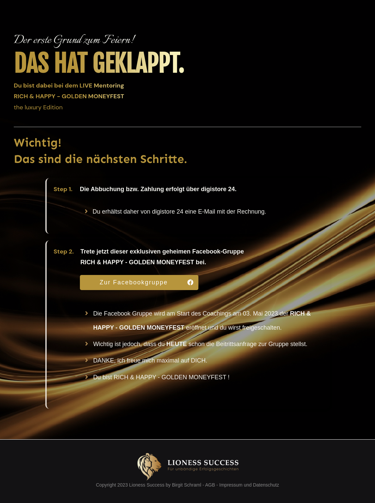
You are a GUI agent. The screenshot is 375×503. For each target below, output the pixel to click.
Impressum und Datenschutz (249, 485)
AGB (210, 485)
